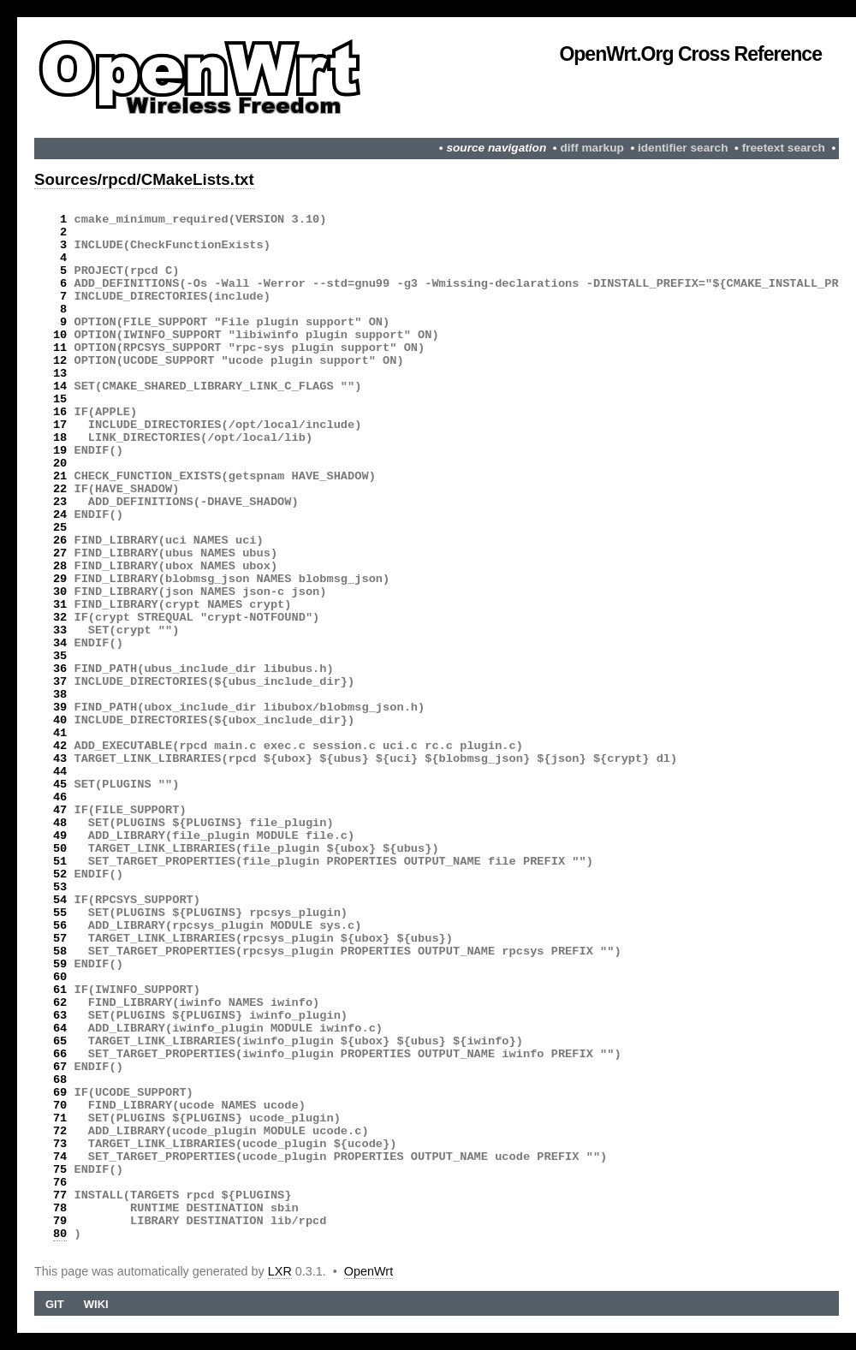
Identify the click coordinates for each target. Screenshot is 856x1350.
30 (60, 592)
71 (60, 1118)
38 (60, 694)
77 (60, 1195)
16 (60, 412)
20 (60, 463)
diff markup (591, 147)
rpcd (119, 179)
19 (60, 450)
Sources (66, 179)
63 (60, 1015)
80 (60, 1234)
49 (60, 836)
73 (60, 1144)
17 (60, 425)
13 (60, 373)
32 (60, 617)
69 (60, 1092)
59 (60, 964)
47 (60, 810)
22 (60, 489)
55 (60, 913)
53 (60, 887)
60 (60, 977)
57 (60, 938)
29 (60, 579)
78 (60, 1208)
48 (60, 823)
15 (60, 399)
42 (60, 746)
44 (60, 771)
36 (60, 669)
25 (60, 527)
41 (60, 733)
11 (60, 348)
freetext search (783, 147)
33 (60, 630)
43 (60, 758)
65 (60, 1041)
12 (60, 360)
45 (60, 784)
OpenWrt (368, 1271)
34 (60, 643)
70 (60, 1105)
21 (60, 476)
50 (60, 848)
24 (60, 514)
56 (60, 925)
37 (60, 681)
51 (60, 861)
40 (60, 720)
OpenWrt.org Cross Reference (690, 54)
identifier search (683, 147)
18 (60, 437)
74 (60, 1157)
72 (60, 1131)
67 (60, 1067)
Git (54, 1304)
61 (60, 990)
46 (60, 797)
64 (60, 1028)
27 (60, 553)
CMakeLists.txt (197, 179)
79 (60, 1221)
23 (60, 502)
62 (60, 1002)
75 (60, 1169)
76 (60, 1182)
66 (60, 1054)
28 (60, 566)
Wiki (96, 1304)
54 (60, 900)
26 (60, 540)
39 (60, 707)
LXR (280, 1271)
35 (60, 656)
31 (60, 604)
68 (60, 1079)
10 (60, 335)
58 (60, 951)
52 (60, 874)
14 (60, 386)
